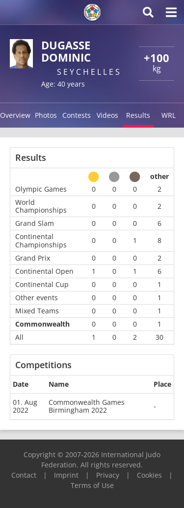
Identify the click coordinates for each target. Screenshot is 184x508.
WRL (168, 115)
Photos (46, 115)
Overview (15, 115)
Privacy (107, 475)
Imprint (66, 475)
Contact (23, 475)
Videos (107, 115)
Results (138, 115)
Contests (76, 115)
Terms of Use (92, 485)
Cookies (149, 475)
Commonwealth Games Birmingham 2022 (87, 406)
